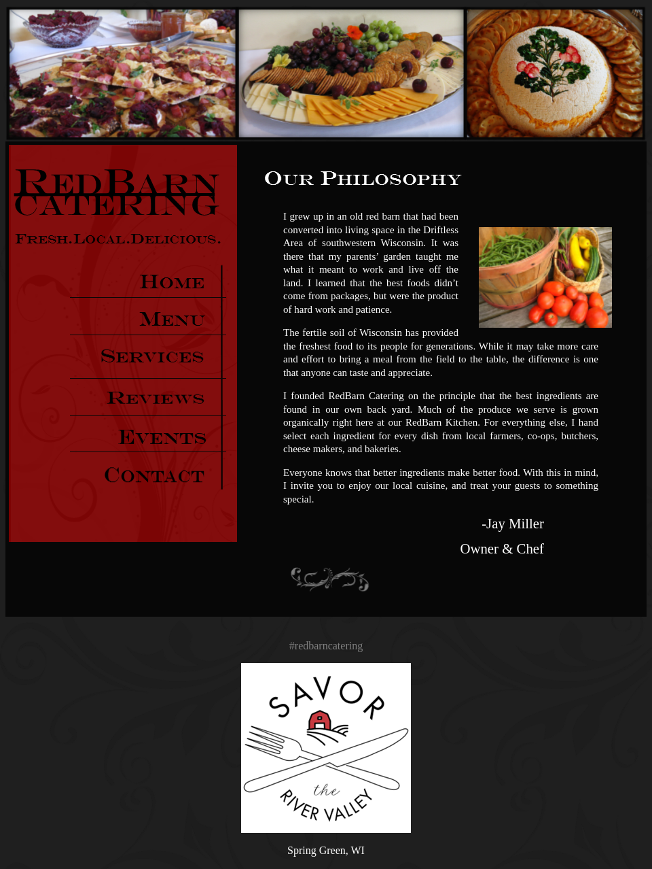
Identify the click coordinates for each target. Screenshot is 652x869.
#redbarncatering (326, 645)
